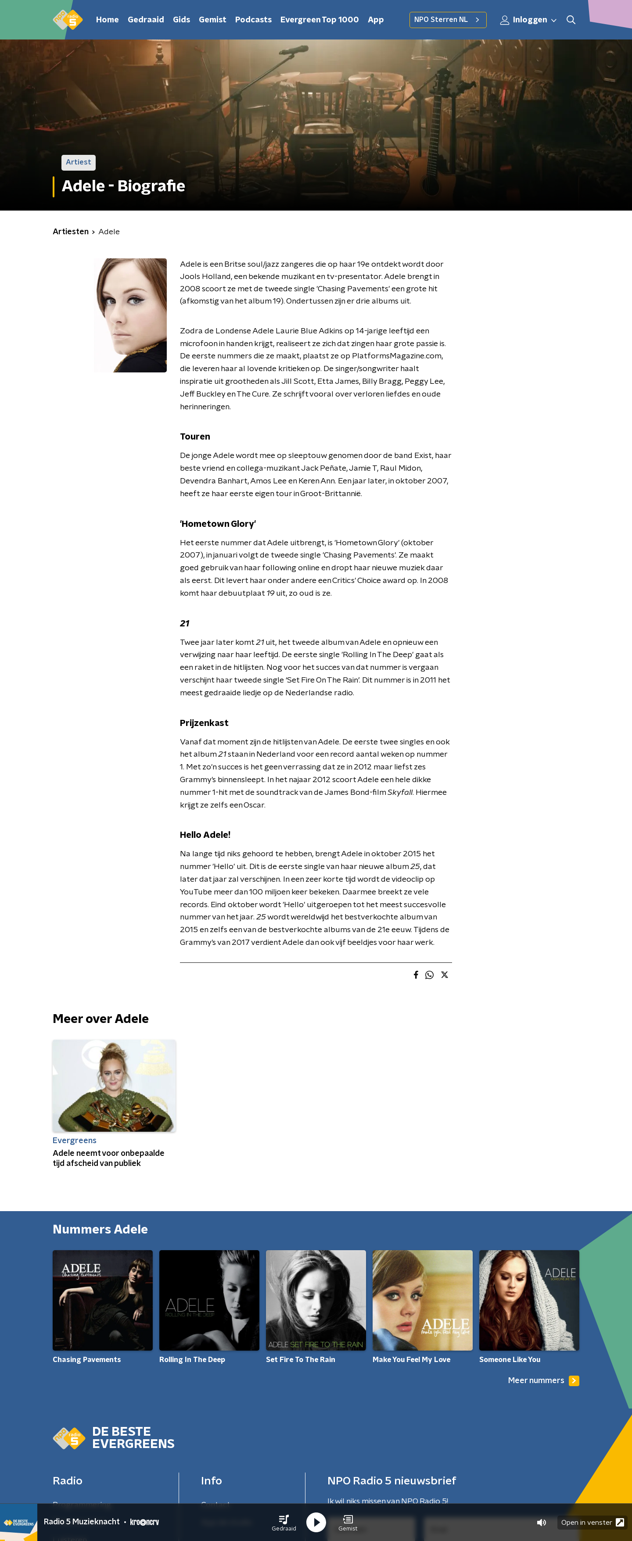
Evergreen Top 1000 (319, 20)
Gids (181, 20)
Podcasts (253, 20)
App (376, 20)
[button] (284, 1523)
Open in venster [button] (592, 1522)
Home (107, 20)
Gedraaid (146, 20)
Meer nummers (543, 1381)
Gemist (212, 20)
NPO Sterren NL (448, 19)
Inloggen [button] (529, 20)
